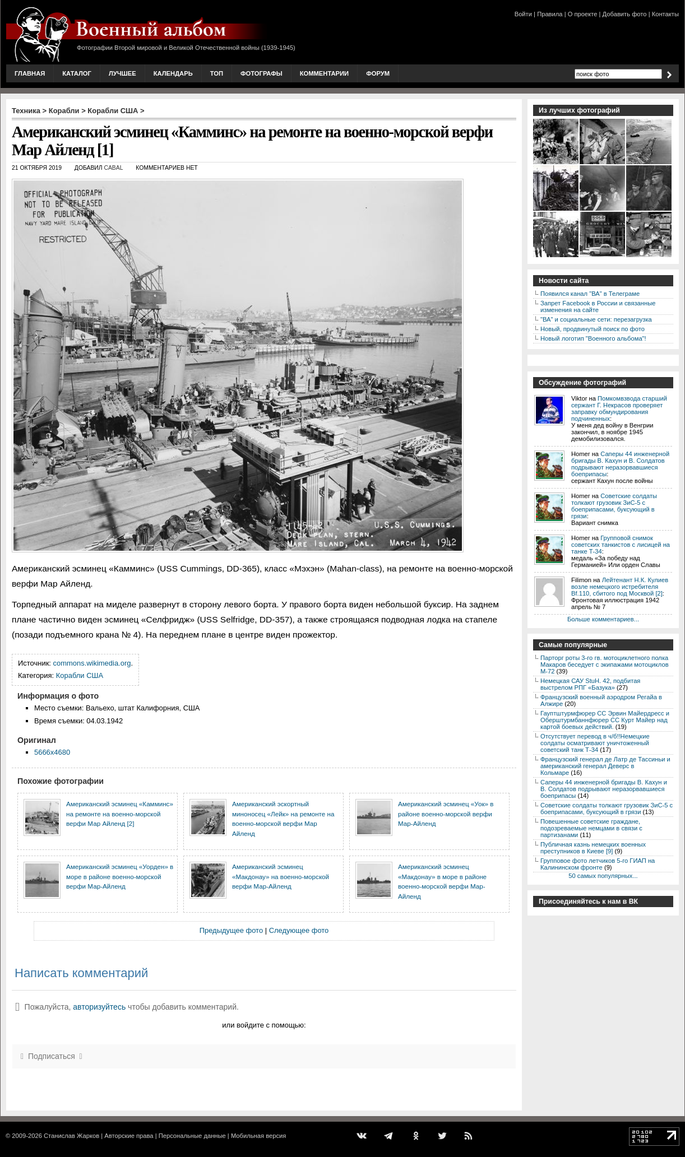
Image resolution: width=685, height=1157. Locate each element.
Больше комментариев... (603, 619)
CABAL (113, 168)
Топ (216, 73)
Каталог (76, 73)
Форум (378, 73)
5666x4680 (52, 752)
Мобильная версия (258, 1135)
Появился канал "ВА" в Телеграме (590, 293)
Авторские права (128, 1135)
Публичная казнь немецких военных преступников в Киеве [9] (593, 847)
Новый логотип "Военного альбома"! (593, 338)
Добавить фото (625, 14)
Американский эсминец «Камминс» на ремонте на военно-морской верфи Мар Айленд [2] (119, 813)
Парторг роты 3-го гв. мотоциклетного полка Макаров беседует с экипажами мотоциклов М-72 (604, 664)
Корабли (64, 110)
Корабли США (112, 110)
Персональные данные (192, 1135)
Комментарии (324, 73)
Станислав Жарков (71, 1135)
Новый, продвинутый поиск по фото (592, 329)
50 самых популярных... (602, 875)
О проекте (583, 14)
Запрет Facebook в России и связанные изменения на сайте (597, 306)
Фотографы (261, 73)
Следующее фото (299, 930)
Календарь (173, 73)
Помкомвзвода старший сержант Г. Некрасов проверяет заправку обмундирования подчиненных (619, 408)
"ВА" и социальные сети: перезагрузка (596, 319)
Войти (523, 14)
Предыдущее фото (231, 930)
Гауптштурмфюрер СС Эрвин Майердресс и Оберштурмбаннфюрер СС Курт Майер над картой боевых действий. (604, 720)
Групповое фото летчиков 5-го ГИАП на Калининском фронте (597, 864)
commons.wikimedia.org (92, 663)
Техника (26, 110)
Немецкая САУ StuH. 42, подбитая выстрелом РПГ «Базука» (590, 684)
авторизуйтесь (99, 1006)
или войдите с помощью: (264, 1025)
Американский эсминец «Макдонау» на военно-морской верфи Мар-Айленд (280, 876)
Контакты (665, 14)
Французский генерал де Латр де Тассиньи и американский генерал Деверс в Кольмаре (605, 766)
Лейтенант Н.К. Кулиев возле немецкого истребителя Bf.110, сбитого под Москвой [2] (619, 587)
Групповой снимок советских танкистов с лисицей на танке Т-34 (620, 545)
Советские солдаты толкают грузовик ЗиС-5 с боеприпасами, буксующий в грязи (614, 505)
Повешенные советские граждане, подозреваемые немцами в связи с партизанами (591, 828)
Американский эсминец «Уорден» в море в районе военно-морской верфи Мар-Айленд (119, 876)
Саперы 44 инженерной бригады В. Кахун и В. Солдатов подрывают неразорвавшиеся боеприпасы (620, 463)
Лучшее (122, 73)
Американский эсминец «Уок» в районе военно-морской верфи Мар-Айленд (445, 813)
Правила (549, 14)
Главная (30, 73)
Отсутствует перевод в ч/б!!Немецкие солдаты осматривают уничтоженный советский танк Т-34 (595, 743)
